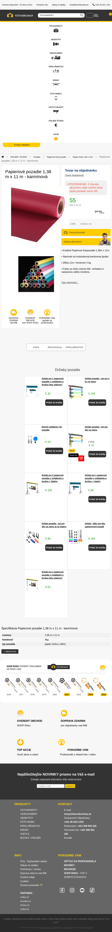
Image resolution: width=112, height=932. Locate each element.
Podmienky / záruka (30, 869)
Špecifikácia (55, 347)
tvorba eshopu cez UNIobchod (50, 928)
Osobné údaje (27, 877)
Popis (36, 347)
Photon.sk (24, 905)
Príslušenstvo (74, 347)
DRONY (24, 830)
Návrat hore (10, 651)
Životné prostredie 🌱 (31, 885)
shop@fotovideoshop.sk (77, 814)
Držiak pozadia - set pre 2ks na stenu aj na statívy (54, 525)
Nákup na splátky (29, 865)
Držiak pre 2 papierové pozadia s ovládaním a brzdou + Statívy (52, 478)
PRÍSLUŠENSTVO (30, 826)
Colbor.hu (24, 909)
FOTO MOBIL (27, 822)
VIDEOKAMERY (28, 814)
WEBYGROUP (87, 928)
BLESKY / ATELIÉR (30, 838)
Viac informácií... (70, 282)
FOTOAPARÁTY (28, 810)
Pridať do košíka (54, 402)
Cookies (24, 881)
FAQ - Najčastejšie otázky (33, 861)
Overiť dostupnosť (74, 175)
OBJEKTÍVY (26, 818)
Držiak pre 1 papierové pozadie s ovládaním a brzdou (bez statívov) (52, 381)
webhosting (67, 928)
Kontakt (68, 838)
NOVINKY (69, 865)
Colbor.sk (24, 897)
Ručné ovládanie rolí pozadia (52, 428)
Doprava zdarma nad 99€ (33, 873)
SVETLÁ (25, 834)
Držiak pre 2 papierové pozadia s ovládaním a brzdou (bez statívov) (52, 575)
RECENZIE (70, 869)
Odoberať (70, 786)
